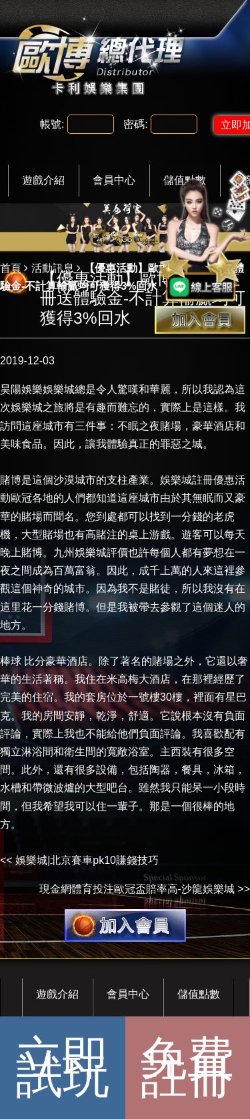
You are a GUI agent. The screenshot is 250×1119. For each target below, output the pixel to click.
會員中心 (114, 180)
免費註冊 (187, 1067)
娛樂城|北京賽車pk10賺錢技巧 (87, 860)
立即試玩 (62, 1067)
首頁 (10, 268)
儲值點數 (198, 994)
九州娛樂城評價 (90, 552)
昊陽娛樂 (21, 389)
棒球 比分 (22, 661)
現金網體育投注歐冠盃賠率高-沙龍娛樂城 (137, 889)
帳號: (52, 124)
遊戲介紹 (43, 180)
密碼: (135, 124)
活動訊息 (52, 268)
